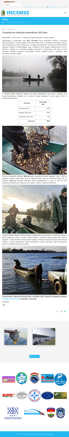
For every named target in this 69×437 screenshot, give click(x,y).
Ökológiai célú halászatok (11, 299)
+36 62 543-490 (28, 7)
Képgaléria (34, 356)
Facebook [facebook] (64, 7)
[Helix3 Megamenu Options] (65, 13)
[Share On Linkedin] (65, 311)
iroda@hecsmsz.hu (52, 7)
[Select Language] (14, 4)
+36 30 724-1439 (40, 7)
